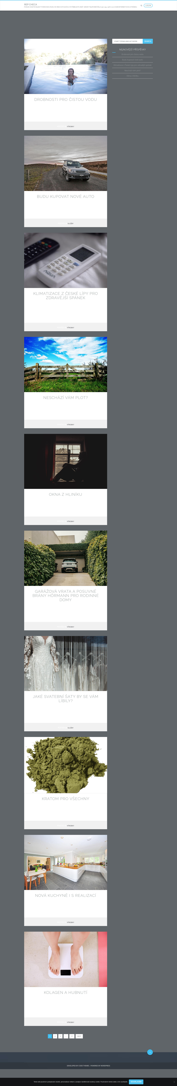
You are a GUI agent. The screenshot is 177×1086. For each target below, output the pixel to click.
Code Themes (83, 1066)
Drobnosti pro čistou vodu (65, 99)
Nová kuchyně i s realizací (65, 895)
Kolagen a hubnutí (65, 992)
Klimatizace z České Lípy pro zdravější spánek (65, 295)
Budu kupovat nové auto (65, 196)
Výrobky (70, 126)
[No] (174, 1082)
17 (72, 1036)
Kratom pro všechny (65, 798)
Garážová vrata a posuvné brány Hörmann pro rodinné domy (66, 595)
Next (79, 1036)
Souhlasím (136, 1082)
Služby (70, 223)
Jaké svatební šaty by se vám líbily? (65, 698)
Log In (148, 5)
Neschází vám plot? (65, 397)
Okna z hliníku (65, 494)
